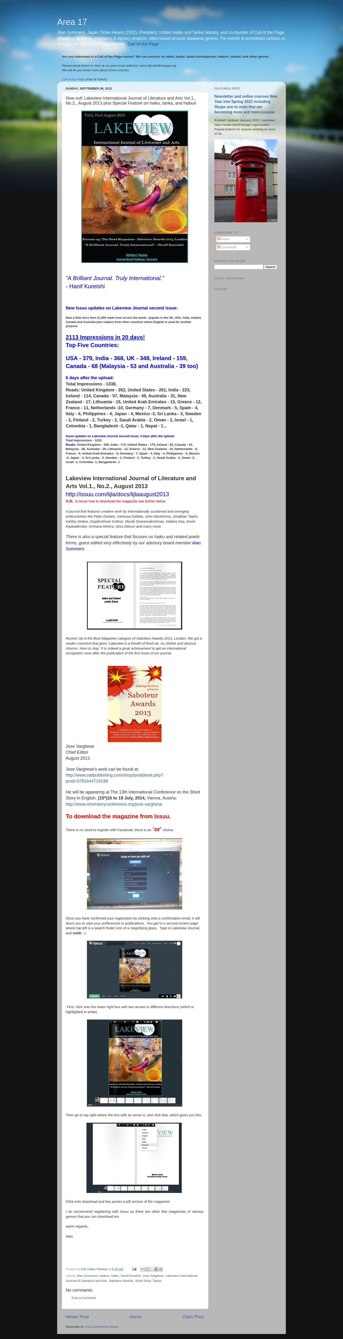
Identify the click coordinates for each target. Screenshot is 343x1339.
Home (135, 1316)
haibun (105, 1276)
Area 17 (72, 22)
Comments (227, 247)
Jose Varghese (153, 1276)
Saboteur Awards (121, 1281)
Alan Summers (87, 1276)
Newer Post (77, 1316)
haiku (115, 1276)
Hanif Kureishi (131, 1276)
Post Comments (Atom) (102, 1327)
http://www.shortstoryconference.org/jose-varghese (114, 804)
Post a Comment (84, 1298)
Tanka (157, 1281)
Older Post (193, 1316)
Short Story (143, 1281)
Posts (223, 239)
